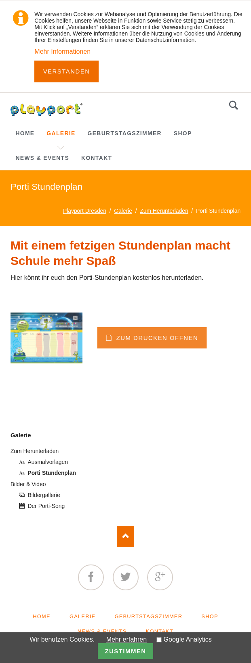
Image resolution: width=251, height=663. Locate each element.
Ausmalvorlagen (48, 462)
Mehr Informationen (62, 51)
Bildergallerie (44, 495)
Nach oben (125, 536)
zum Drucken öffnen (194, 337)
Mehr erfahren (126, 639)
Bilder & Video (28, 484)
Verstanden (66, 71)
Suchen (233, 105)
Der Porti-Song (46, 506)
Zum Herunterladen (35, 451)
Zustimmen (125, 651)
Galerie (21, 435)
